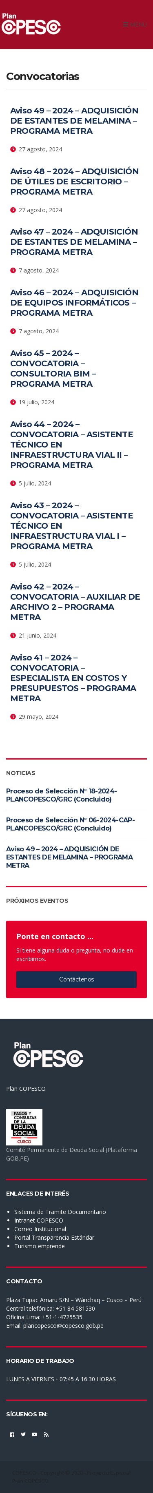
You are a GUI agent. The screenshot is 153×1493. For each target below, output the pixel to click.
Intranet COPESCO (38, 1220)
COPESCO (24, 1472)
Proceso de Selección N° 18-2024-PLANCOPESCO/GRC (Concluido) (61, 795)
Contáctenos (76, 979)
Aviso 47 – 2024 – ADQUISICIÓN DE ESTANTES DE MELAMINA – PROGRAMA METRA (74, 242)
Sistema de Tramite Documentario (60, 1212)
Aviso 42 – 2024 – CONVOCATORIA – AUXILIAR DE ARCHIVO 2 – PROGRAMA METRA (75, 602)
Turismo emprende (39, 1246)
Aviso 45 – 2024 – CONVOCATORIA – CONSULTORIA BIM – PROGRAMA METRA (52, 368)
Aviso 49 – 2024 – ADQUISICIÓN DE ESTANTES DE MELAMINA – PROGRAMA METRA (74, 121)
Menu (135, 24)
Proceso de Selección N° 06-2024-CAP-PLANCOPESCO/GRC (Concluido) (70, 824)
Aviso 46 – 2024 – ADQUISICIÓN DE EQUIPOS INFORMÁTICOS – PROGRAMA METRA (74, 303)
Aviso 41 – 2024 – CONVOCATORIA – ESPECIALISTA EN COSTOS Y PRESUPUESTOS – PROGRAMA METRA (73, 678)
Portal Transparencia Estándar (54, 1237)
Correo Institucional (40, 1229)
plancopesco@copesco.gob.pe (63, 1325)
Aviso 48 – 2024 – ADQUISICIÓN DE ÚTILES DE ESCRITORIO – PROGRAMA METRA (74, 181)
